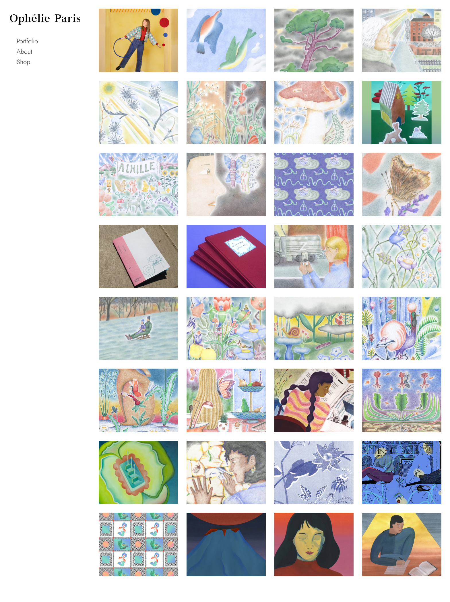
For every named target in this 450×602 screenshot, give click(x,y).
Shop (23, 61)
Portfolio (27, 41)
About (24, 51)
